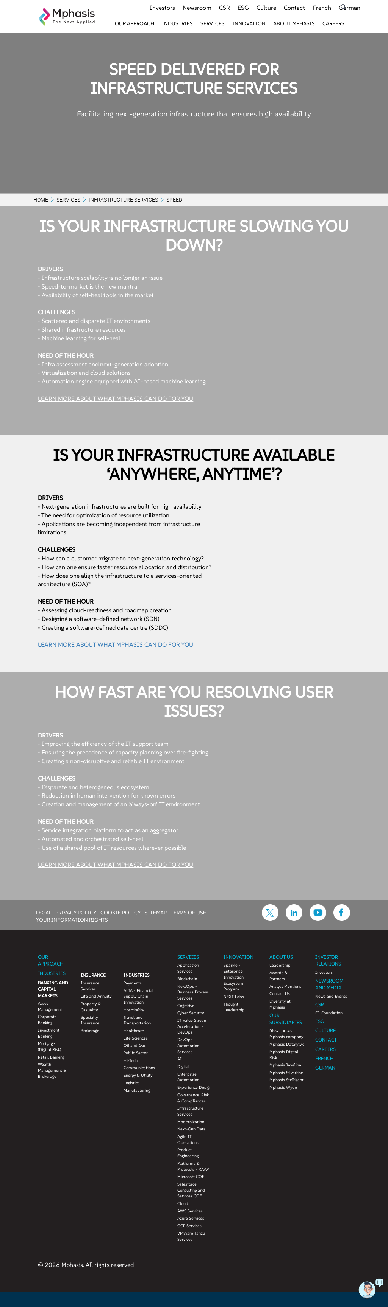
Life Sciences (136, 1038)
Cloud (182, 1203)
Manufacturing (137, 1090)
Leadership (280, 965)
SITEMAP (156, 912)
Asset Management (50, 1006)
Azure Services (190, 1218)
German (349, 7)
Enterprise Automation (188, 1077)
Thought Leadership (234, 1007)
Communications (139, 1067)
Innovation (249, 23)
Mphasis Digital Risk (283, 1054)
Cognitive (185, 1005)
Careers (333, 23)
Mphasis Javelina (285, 1065)
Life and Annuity (96, 996)
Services (212, 23)
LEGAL (44, 912)
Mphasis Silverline (286, 1072)
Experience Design (194, 1087)
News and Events (331, 996)
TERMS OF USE (188, 912)
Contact (294, 7)
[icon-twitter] (270, 918)
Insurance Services (90, 986)
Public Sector (136, 1053)
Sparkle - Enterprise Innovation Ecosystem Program (234, 977)
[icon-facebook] (341, 918)
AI (179, 1059)
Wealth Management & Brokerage (52, 1070)
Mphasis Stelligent (286, 1079)
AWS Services (190, 1211)
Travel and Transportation (137, 1020)
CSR (224, 7)
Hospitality (134, 1009)
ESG (243, 7)
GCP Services (189, 1225)
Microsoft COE (190, 1176)
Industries (177, 23)
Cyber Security (190, 1012)
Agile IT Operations (188, 1139)
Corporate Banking (47, 1019)
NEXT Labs (234, 996)
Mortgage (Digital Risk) (49, 1046)
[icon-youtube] (318, 918)
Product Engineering (188, 1152)
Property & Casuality (91, 1006)
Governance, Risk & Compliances (193, 1098)
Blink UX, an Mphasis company (286, 1034)
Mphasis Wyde (283, 1087)
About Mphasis (294, 23)
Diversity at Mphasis (280, 1004)
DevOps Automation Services (188, 1045)
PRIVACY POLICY (76, 912)
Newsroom (197, 7)
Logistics (131, 1082)
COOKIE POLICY (120, 912)
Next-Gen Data (191, 1129)
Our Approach (134, 23)
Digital (183, 1066)
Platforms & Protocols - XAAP (193, 1166)
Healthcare (134, 1030)
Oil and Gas (135, 1045)
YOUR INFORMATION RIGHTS (72, 919)
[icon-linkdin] (294, 918)
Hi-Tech (131, 1060)
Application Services (188, 968)
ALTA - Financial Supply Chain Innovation (138, 996)
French (322, 7)
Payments (133, 983)
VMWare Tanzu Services (191, 1236)
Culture (266, 7)
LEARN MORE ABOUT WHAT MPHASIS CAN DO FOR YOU (115, 398)
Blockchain (187, 978)
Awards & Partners (278, 975)
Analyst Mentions (285, 986)
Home (40, 199)
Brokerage (90, 1030)
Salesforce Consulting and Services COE (191, 1189)
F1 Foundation (329, 1012)
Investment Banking (48, 1033)
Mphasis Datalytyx (286, 1044)
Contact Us (279, 993)
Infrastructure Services (123, 199)
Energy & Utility (138, 1075)
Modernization (190, 1121)
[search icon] (343, 7)
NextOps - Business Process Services (193, 992)
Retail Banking (51, 1057)
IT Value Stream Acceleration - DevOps (192, 1026)
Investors (162, 7)
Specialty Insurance (90, 1020)
